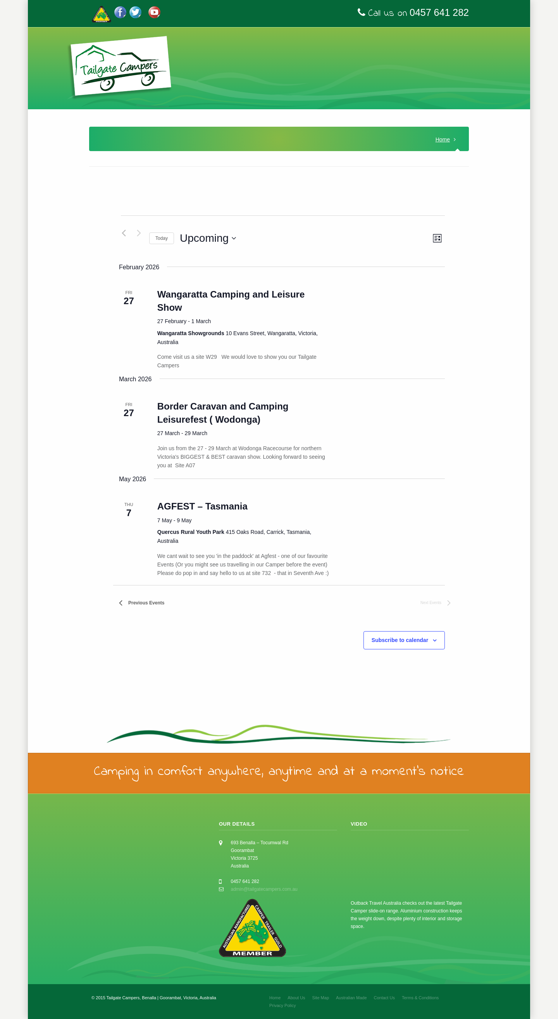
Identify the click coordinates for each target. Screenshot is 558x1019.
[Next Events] (138, 233)
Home (443, 139)
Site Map (320, 997)
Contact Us (384, 997)
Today (161, 238)
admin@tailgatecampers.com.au (264, 889)
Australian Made (351, 997)
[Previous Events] (123, 233)
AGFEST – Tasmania (202, 506)
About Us (296, 997)
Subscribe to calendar (400, 640)
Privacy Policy (282, 1005)
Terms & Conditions (420, 997)
